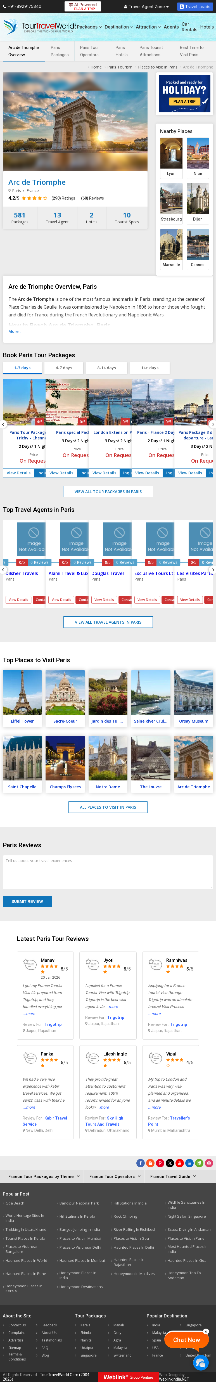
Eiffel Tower (22, 721)
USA (155, 1347)
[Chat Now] (201, 1363)
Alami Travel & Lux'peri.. (75, 573)
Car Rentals (189, 26)
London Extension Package (120, 432)
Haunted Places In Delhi (134, 1247)
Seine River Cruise (151, 721)
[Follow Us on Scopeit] (199, 1163)
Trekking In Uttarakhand (26, 1229)
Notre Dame (108, 786)
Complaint (16, 1332)
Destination (119, 27)
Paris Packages (60, 51)
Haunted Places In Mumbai (82, 1260)
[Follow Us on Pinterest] (160, 1163)
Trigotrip (52, 1024)
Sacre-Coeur (65, 721)
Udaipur (87, 1347)
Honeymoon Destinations (81, 1286)
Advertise (15, 1340)
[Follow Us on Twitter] (170, 1163)
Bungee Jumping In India (80, 1229)
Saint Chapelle (22, 786)
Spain (156, 1340)
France (157, 1355)
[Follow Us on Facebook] (140, 1163)
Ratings (63, 198)
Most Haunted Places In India (188, 1249)
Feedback (49, 1325)
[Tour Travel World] (40, 27)
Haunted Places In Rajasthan (129, 1262)
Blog (45, 1355)
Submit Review (27, 901)
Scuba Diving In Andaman (189, 1229)
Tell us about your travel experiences (39, 860)
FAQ (45, 1347)
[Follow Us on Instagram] (209, 1163)
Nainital (86, 1340)
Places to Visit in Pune (186, 1238)
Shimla (85, 1332)
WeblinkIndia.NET (174, 1379)
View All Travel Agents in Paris (108, 622)
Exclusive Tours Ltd (155, 573)
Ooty (117, 1332)
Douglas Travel (107, 573)
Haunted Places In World (26, 1260)
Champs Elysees (65, 786)
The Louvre (151, 786)
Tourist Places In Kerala (25, 1238)
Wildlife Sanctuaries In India (186, 1205)
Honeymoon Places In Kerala (24, 1288)
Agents (171, 27)
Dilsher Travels (22, 573)
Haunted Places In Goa (187, 1260)
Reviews (92, 198)
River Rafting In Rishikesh (135, 1229)
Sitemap (14, 1347)
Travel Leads (195, 6)
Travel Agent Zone (146, 6)
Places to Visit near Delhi (80, 1247)
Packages (89, 27)
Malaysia (120, 1347)
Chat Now (186, 1339)
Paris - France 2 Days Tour (162, 432)
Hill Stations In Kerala (77, 1216)
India (156, 1325)
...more (29, 1013)
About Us (49, 1332)
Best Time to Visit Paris (192, 51)
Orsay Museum (193, 721)
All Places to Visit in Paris (108, 807)
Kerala (85, 1325)
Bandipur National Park (79, 1203)
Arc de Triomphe (193, 786)
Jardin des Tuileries (109, 721)
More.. (14, 331)
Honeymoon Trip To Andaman (184, 1275)
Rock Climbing (125, 1216)
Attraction (148, 27)
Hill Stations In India (130, 1203)
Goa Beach (15, 1203)
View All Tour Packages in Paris (108, 491)
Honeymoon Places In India (78, 1275)
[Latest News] (150, 1163)
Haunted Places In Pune (26, 1273)
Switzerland (122, 1355)
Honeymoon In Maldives (134, 1273)
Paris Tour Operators (89, 51)
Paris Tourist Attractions (151, 51)
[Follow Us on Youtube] (179, 1163)
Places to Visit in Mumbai (80, 1238)
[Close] (206, 1331)
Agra (117, 1340)
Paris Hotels (122, 51)
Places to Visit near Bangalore (22, 1249)
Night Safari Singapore (187, 1216)
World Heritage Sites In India (25, 1218)
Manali (118, 1325)
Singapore (88, 1355)
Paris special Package (77, 432)
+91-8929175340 (22, 6)
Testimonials (52, 1340)
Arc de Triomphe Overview (23, 51)
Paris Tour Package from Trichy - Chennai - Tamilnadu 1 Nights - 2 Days (34, 438)
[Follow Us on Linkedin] (189, 1163)
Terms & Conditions (17, 1357)
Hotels (207, 27)
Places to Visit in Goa (131, 1238)
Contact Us (17, 1325)
